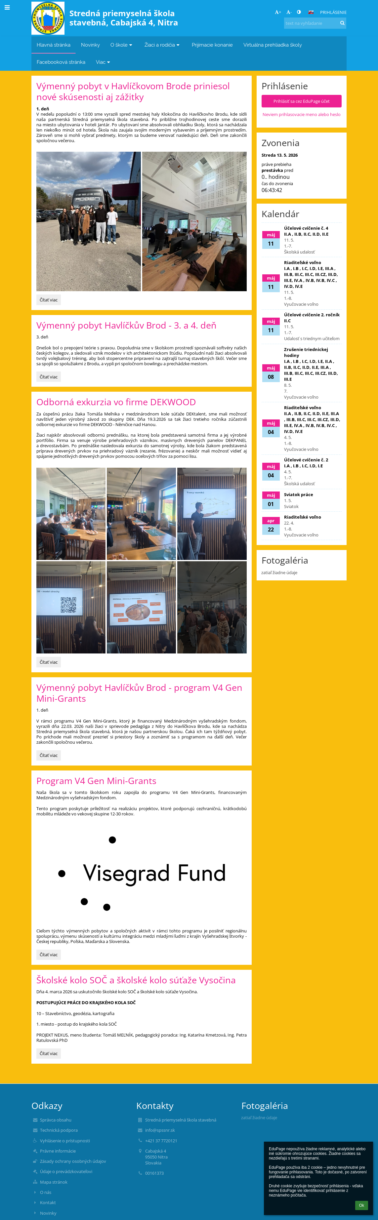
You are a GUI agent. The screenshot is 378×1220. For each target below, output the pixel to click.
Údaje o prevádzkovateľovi (66, 1171)
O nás (45, 1192)
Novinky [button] (90, 45)
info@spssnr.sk (160, 1130)
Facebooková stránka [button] (61, 62)
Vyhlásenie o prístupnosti (65, 1141)
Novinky (48, 1213)
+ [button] (278, 12)
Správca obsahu (55, 1120)
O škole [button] (122, 45)
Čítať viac (50, 300)
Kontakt (48, 1202)
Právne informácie (58, 1151)
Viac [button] (104, 62)
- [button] (289, 12)
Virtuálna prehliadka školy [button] (272, 45)
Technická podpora (59, 1130)
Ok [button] (361, 1205)
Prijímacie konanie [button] (212, 45)
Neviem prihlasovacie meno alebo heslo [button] (302, 114)
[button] (311, 12)
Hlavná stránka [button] (53, 45)
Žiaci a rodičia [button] (163, 45)
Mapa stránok (53, 1182)
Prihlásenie (333, 12)
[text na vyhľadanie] (315, 23)
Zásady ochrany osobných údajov (73, 1161)
